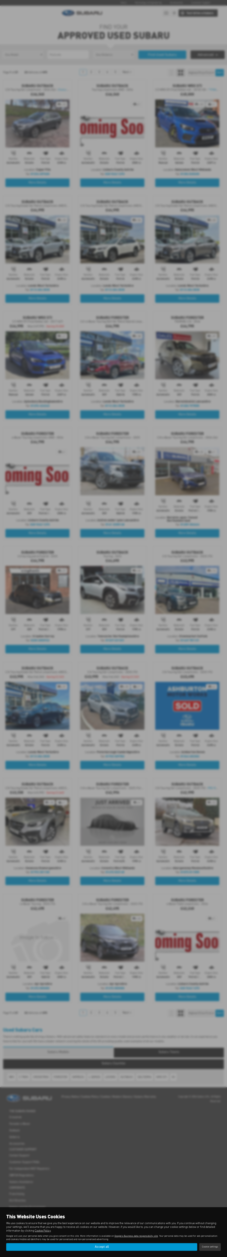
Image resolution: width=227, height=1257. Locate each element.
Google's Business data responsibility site (136, 1236)
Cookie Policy (43, 1230)
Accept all (102, 1247)
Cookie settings (210, 1247)
